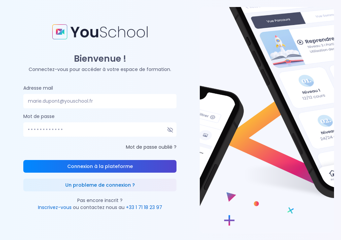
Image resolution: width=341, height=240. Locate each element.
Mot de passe (39, 116)
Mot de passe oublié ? (151, 147)
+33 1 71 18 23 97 (144, 207)
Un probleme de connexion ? (100, 185)
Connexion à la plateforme (100, 166)
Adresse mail (38, 88)
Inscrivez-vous (55, 207)
